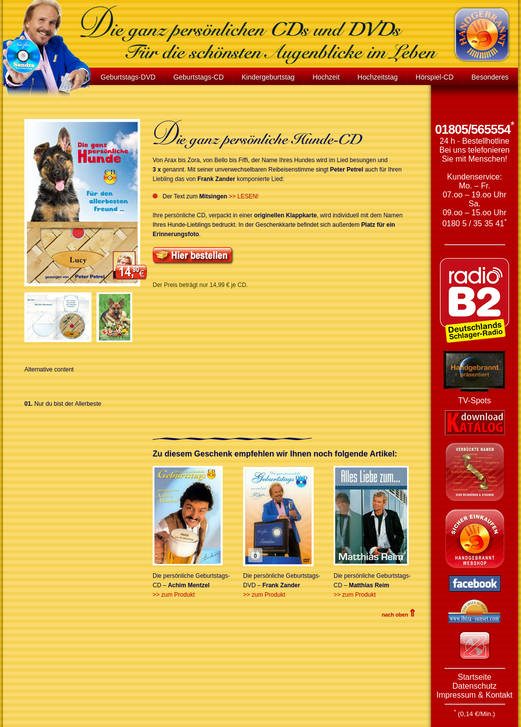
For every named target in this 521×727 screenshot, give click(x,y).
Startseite (475, 677)
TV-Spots (474, 400)
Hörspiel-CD (434, 77)
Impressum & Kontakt (474, 695)
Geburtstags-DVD (127, 77)
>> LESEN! (244, 196)
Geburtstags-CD (199, 77)
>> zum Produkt (174, 594)
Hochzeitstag (377, 77)
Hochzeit (326, 77)
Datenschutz (474, 686)
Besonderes (490, 77)
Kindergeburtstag (268, 77)
